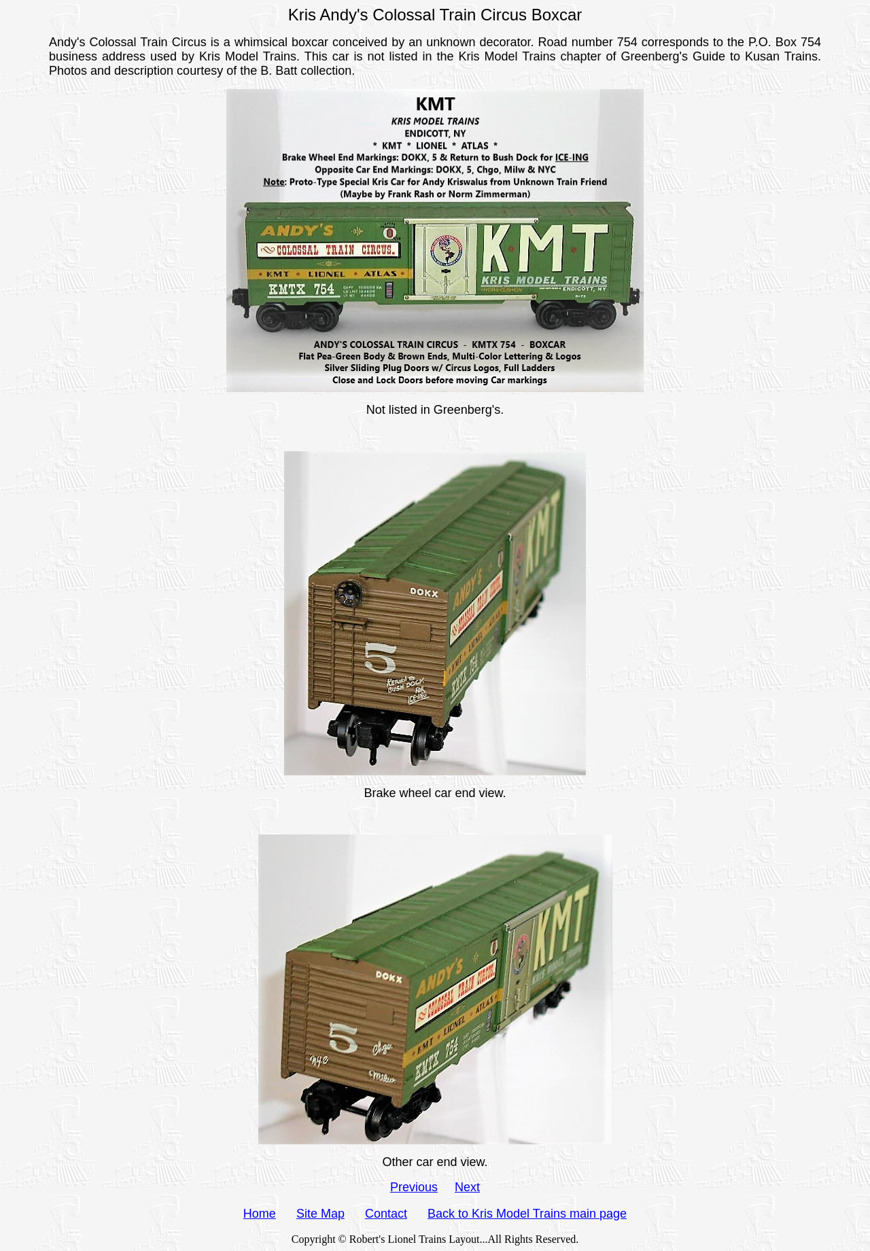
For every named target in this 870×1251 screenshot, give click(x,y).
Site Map (320, 1213)
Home (259, 1213)
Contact (386, 1213)
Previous (414, 1187)
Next (467, 1187)
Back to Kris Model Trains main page (527, 1213)
